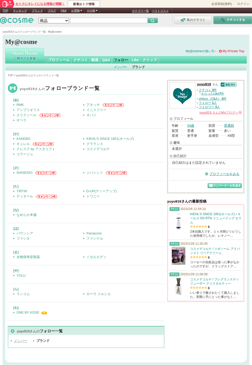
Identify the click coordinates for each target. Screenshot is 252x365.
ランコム (23, 294)
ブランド (37, 10)
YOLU (20, 275)
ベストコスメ (160, 10)
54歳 (190, 125)
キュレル (23, 144)
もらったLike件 (212, 93)
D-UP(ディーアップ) (101, 191)
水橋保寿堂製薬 (28, 257)
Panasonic (94, 233)
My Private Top (233, 51)
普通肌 (229, 125)
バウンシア (24, 233)
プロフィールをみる (224, 174)
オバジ (91, 115)
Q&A (64, 10)
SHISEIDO (24, 173)
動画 (94, 60)
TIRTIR (21, 191)
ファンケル (94, 238)
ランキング (20, 10)
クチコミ (80, 60)
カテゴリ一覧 (140, 10)
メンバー (120, 67)
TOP (5, 10)
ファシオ (23, 238)
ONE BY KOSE (27, 312)
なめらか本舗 (26, 215)
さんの (220, 112)
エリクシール (26, 115)
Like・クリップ (144, 60)
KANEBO (23, 139)
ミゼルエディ (96, 257)
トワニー (93, 196)
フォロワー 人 (209, 107)
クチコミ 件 (208, 90)
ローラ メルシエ (98, 294)
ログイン (243, 4)
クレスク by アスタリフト (35, 149)
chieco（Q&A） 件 (213, 99)
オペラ (21, 120)
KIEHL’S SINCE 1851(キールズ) (110, 139)
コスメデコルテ (98, 149)
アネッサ (93, 105)
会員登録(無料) (221, 4)
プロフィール (59, 60)
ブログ (52, 10)
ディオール (24, 196)
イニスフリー (96, 110)
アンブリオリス (28, 110)
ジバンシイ (94, 173)
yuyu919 (60, 89)
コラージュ (24, 154)
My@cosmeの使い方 (200, 51)
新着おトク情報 (84, 4)
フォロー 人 (208, 103)
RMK (20, 105)
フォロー (121, 60)
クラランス (94, 144)
